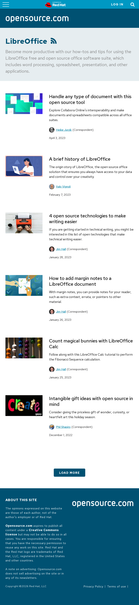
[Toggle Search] (132, 4)
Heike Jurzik (64, 130)
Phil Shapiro (63, 427)
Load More (69, 473)
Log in (117, 4)
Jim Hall (61, 249)
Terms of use (116, 586)
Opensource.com (18, 526)
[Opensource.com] (37, 19)
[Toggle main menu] (6, 4)
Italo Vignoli (63, 186)
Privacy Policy (93, 586)
